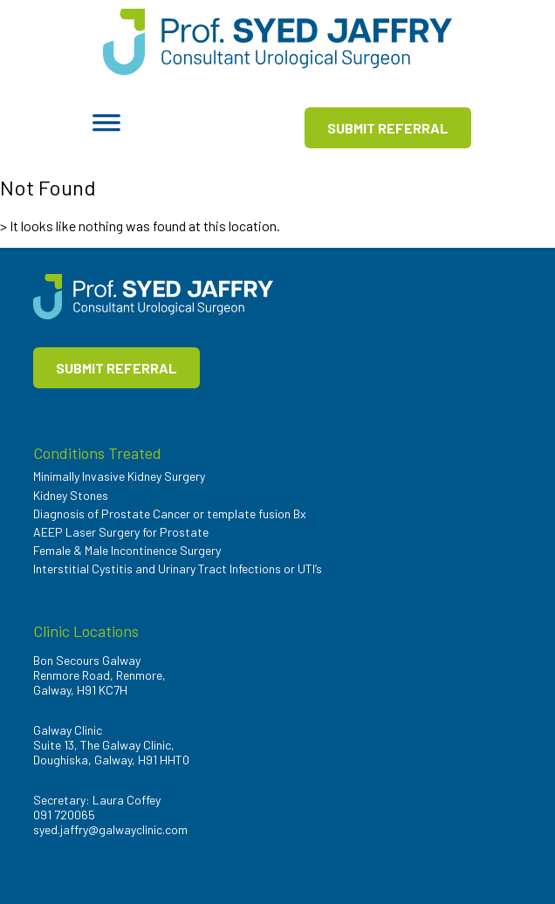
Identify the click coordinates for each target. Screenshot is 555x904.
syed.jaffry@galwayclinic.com (110, 829)
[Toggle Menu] (106, 128)
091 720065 (64, 814)
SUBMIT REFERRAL (388, 128)
